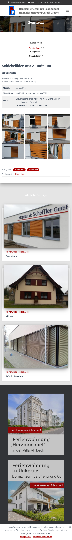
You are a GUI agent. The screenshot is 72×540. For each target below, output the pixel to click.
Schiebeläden (35, 56)
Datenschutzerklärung (42, 536)
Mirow (9, 316)
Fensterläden (35, 48)
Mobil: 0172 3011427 (57, 2)
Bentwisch (11, 256)
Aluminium (19, 174)
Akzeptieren (25, 536)
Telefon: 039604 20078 (18, 2)
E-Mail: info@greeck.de (38, 2)
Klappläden (35, 52)
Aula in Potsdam (14, 376)
